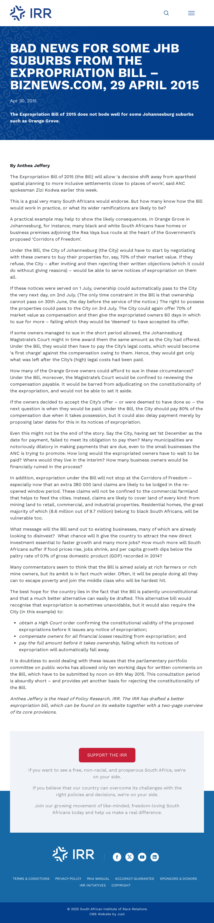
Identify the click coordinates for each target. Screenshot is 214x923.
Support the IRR (107, 755)
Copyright (120, 885)
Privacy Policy (68, 879)
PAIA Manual (98, 879)
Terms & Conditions (31, 879)
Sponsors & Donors (178, 879)
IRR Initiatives (93, 885)
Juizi (121, 914)
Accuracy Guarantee (134, 879)
